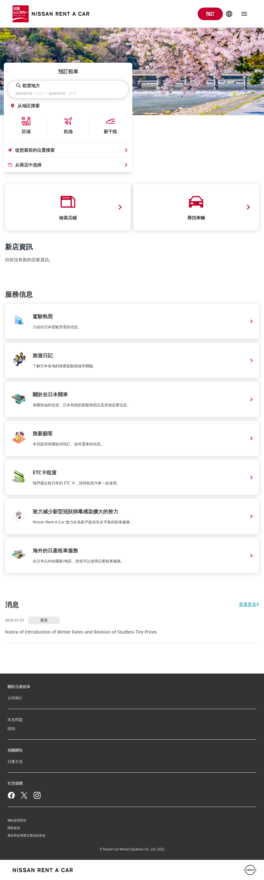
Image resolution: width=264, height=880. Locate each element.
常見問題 (15, 719)
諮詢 (11, 728)
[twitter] (24, 795)
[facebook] (11, 795)
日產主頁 (15, 761)
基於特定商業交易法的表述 (26, 835)
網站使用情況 (17, 820)
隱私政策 (14, 828)
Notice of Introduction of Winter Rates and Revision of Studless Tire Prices (81, 632)
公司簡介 (15, 698)
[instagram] (37, 795)
